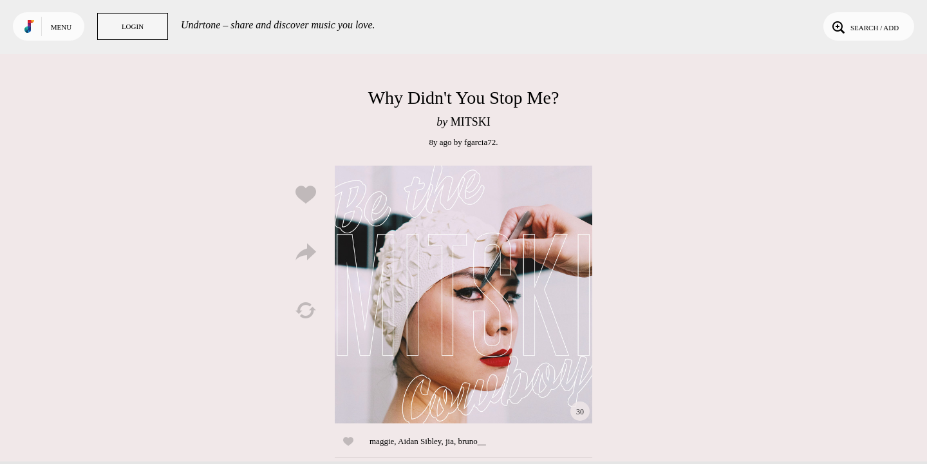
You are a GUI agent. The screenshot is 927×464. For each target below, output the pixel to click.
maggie (382, 441)
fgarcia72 (480, 142)
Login (133, 26)
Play (463, 294)
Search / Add (864, 26)
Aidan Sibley (419, 441)
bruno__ (471, 441)
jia (449, 441)
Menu (61, 27)
